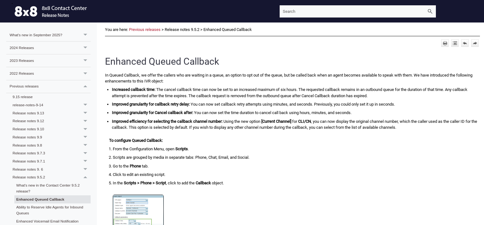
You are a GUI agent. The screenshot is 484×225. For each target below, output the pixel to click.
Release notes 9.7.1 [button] (51, 162)
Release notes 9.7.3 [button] (51, 153)
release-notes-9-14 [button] (51, 105)
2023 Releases (50, 60)
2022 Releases (50, 73)
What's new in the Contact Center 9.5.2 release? (48, 188)
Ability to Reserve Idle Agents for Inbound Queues (49, 210)
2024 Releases (50, 48)
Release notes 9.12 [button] (51, 121)
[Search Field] (358, 11)
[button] (430, 11)
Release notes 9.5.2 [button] (51, 177)
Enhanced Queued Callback (40, 199)
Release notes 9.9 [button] (51, 137)
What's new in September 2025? (50, 35)
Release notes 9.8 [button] (51, 145)
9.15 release (22, 97)
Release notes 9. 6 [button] (51, 169)
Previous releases (50, 86)
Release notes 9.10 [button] (51, 129)
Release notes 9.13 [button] (51, 113)
